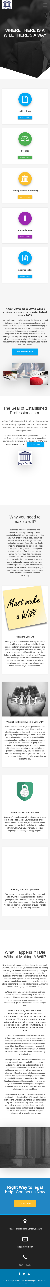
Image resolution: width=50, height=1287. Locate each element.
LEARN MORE (25, 117)
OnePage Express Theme (24, 1283)
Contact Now (25, 1203)
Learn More (35, 444)
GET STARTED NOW (25, 352)
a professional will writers (24, 310)
